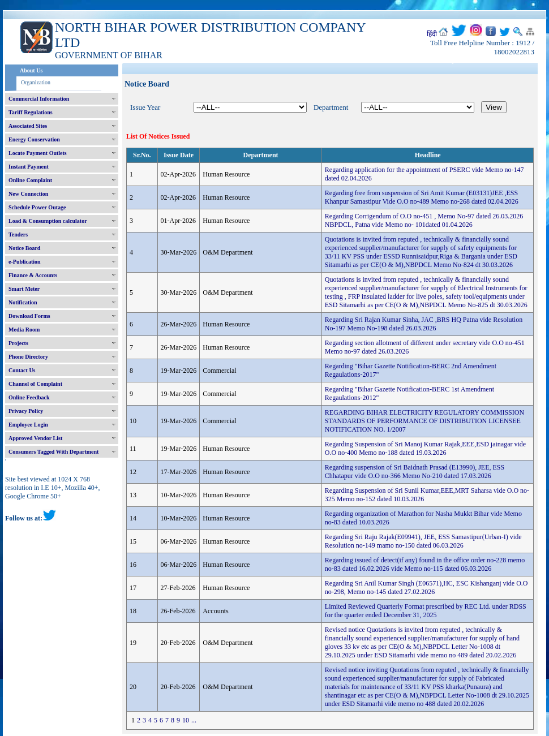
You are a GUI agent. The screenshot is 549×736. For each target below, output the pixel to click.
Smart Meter (24, 289)
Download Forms (29, 316)
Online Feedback (29, 397)
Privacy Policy (25, 411)
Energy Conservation (34, 139)
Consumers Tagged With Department (53, 452)
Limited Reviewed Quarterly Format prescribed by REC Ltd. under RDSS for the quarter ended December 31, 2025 (425, 610)
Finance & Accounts (32, 275)
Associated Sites (27, 126)
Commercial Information (38, 99)
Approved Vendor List (35, 438)
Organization (35, 82)
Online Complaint (30, 180)
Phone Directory (28, 357)
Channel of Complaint (35, 384)
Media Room (24, 329)
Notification (22, 302)
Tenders (18, 234)
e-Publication (24, 262)
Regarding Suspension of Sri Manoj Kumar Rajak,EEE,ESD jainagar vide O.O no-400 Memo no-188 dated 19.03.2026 (425, 448)
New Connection (28, 194)
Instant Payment (28, 166)
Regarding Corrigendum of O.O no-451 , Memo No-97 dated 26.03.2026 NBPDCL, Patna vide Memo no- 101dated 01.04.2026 (424, 220)
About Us (31, 70)
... (193, 720)
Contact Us (22, 370)
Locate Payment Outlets (37, 153)
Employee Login (28, 424)
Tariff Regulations (30, 112)
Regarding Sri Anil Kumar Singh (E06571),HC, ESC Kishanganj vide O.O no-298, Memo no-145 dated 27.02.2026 (426, 587)
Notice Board (24, 248)
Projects (18, 343)
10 (185, 720)
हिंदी (432, 34)
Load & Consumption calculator (47, 221)
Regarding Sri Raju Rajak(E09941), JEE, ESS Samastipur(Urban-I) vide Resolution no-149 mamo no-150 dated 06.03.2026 (423, 541)
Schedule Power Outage (37, 207)
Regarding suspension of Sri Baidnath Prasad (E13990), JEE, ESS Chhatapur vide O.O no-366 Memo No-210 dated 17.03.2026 (414, 471)
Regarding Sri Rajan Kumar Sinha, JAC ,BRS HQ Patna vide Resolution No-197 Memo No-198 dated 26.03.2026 (423, 324)
